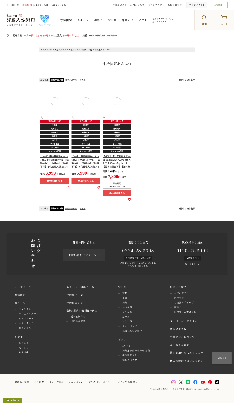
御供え (178, 307)
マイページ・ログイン (184, 321)
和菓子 (101, 20)
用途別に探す (178, 287)
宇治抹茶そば (74, 303)
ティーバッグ (129, 326)
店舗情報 (218, 4)
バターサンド (26, 323)
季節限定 (67, 20)
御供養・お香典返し (185, 312)
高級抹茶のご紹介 (132, 330)
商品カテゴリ (60, 49)
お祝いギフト (181, 293)
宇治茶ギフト (129, 355)
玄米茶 (126, 316)
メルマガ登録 (56, 382)
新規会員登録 (175, 5)
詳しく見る (190, 264)
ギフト (147, 20)
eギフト (126, 345)
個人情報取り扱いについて (186, 361)
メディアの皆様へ (127, 382)
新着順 (82, 79)
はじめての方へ (156, 5)
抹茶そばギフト (131, 360)
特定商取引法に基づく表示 (186, 353)
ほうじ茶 (127, 321)
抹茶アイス (25, 327)
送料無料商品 (78, 316)
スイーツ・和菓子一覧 (80, 287)
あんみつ (24, 342)
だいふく (24, 347)
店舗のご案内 (22, 382)
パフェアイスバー (29, 313)
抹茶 (124, 302)
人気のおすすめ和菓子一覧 (80, 49)
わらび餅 (24, 352)
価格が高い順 (71, 79)
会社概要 (39, 382)
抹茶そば (131, 20)
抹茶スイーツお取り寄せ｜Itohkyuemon (181, 388)
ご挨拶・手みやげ (184, 302)
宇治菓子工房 (74, 295)
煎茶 (124, 293)
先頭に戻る (221, 358)
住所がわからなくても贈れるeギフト (167, 20)
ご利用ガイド (119, 5)
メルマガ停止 (76, 382)
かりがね (127, 312)
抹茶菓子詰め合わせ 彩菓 (136, 350)
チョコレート (26, 318)
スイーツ (85, 20)
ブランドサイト (197, 4)
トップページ (46, 49)
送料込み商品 (78, 321)
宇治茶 (115, 20)
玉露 (124, 297)
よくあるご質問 (179, 345)
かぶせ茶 (127, 307)
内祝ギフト (180, 297)
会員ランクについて (182, 337)
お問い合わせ (137, 5)
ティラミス (25, 309)
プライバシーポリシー (100, 382)
